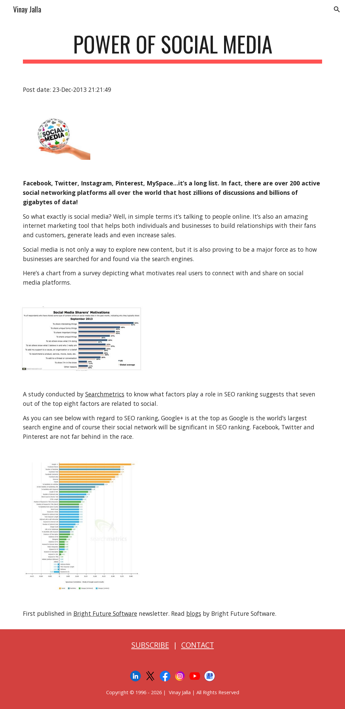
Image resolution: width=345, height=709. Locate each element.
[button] (337, 9)
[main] (172, 47)
